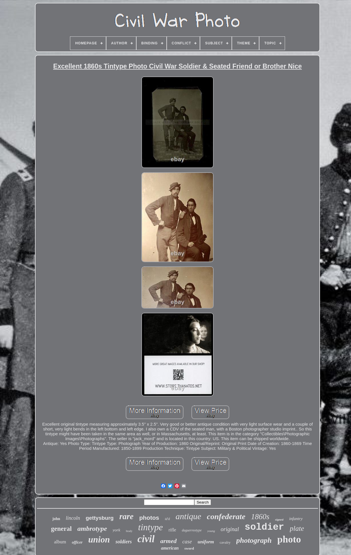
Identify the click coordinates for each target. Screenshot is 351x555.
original (230, 529)
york (116, 530)
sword (189, 548)
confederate (226, 516)
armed (168, 540)
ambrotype (92, 528)
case (187, 541)
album (60, 541)
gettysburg (99, 518)
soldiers (123, 541)
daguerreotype (192, 530)
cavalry (225, 542)
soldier (264, 527)
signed (279, 519)
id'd (167, 519)
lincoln (73, 518)
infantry (296, 518)
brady (129, 531)
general (61, 528)
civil (145, 538)
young (211, 531)
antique (188, 516)
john (56, 519)
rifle (172, 529)
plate (297, 528)
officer (77, 542)
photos (149, 517)
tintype (150, 527)
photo (289, 539)
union (99, 539)
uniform (206, 541)
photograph (254, 540)
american (170, 548)
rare (126, 516)
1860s (260, 516)
